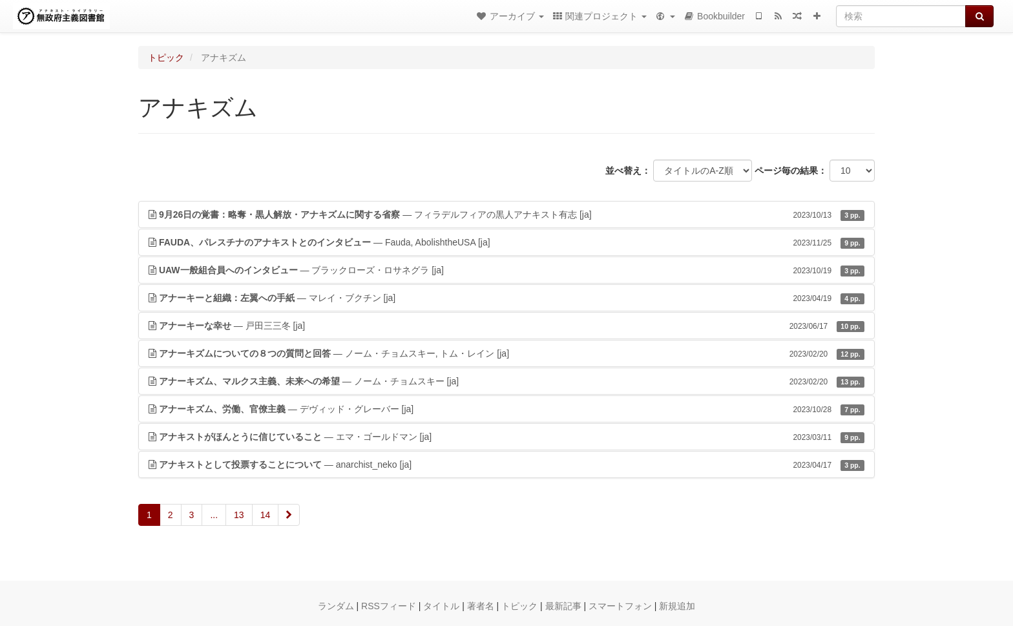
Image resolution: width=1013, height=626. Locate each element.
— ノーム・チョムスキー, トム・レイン (506, 353)
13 (239, 515)
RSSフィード (388, 606)
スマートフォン (620, 606)
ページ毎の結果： (791, 170)
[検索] (901, 16)
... (214, 515)
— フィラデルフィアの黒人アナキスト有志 (506, 214)
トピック (166, 57)
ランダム (336, 606)
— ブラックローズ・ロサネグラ (506, 270)
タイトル (441, 606)
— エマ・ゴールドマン (506, 436)
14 (265, 515)
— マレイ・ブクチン (506, 297)
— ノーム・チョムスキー (506, 381)
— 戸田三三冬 (506, 325)
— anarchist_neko (506, 464)
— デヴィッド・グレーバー (506, 408)
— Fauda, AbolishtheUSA (506, 242)
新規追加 (677, 606)
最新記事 (563, 606)
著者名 (480, 606)
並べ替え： (628, 170)
